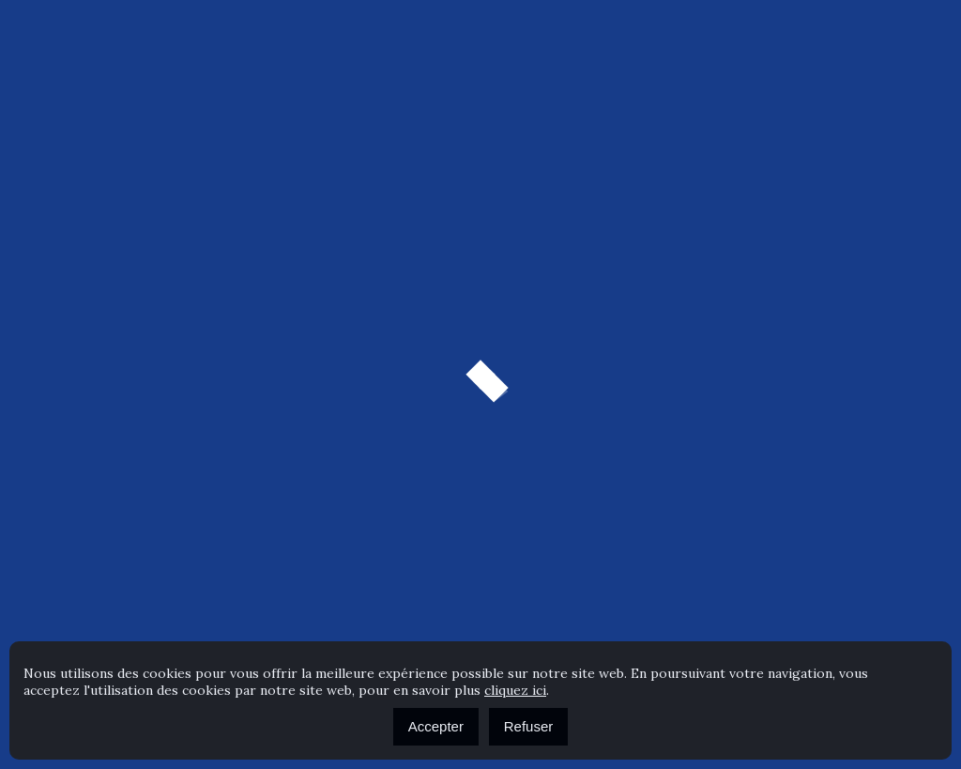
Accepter (436, 726)
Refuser (529, 726)
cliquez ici (515, 690)
